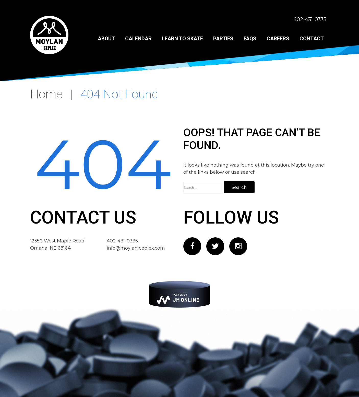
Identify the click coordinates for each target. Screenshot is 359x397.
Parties (223, 39)
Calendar (138, 39)
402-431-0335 (309, 19)
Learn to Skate (182, 39)
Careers (278, 39)
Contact (312, 39)
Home (46, 94)
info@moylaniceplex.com (136, 248)
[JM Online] (179, 294)
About (106, 39)
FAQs (250, 39)
